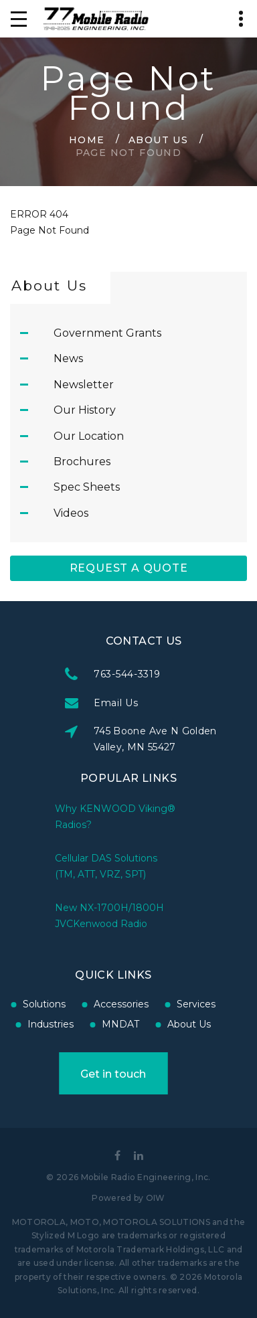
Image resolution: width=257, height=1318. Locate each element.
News (68, 358)
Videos (71, 513)
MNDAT (77, 1024)
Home (87, 139)
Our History (85, 410)
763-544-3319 (171, 674)
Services (152, 1004)
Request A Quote (129, 568)
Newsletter (84, 384)
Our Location (89, 436)
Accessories (77, 1004)
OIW (155, 1198)
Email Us (160, 703)
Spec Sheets (87, 487)
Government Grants (107, 333)
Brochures (82, 461)
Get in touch (69, 1074)
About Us (158, 139)
